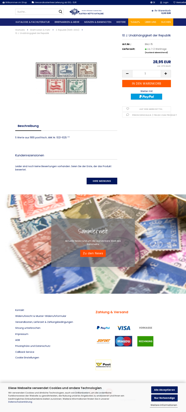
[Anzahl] (146, 73)
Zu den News (93, 253)
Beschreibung (28, 126)
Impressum (21, 334)
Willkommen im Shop (14, 2)
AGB (17, 340)
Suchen (166, 22)
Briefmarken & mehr (67, 22)
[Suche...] (60, 12)
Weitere (121, 22)
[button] (153, 2)
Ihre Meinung (102, 181)
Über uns (150, 22)
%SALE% (135, 22)
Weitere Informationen (164, 405)
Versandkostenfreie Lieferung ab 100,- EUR (54, 2)
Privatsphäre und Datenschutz (32, 346)
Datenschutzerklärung (20, 401)
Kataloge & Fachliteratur (33, 22)
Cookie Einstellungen (27, 357)
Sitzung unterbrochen (27, 328)
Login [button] (164, 2)
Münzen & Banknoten (97, 22)
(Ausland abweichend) (156, 52)
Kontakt (19, 310)
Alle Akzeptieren (164, 389)
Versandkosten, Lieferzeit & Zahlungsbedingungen (44, 322)
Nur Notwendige (164, 398)
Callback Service (24, 352)
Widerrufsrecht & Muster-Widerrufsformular (40, 316)
